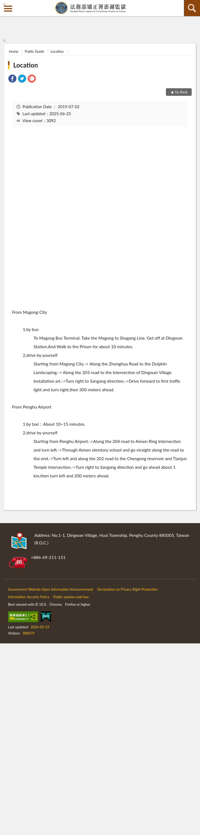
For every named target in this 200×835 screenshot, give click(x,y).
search (192, 8)
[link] (12, 79)
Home (13, 51)
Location (57, 51)
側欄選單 (8, 9)
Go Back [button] (181, 92)
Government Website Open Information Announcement (50, 589)
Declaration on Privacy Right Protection (127, 589)
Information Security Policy (28, 597)
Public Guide (34, 51)
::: (4, 4)
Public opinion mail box (71, 597)
